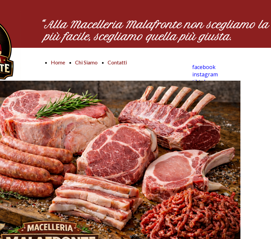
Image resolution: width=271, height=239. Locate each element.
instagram (205, 74)
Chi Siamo (86, 62)
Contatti (117, 62)
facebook (204, 67)
